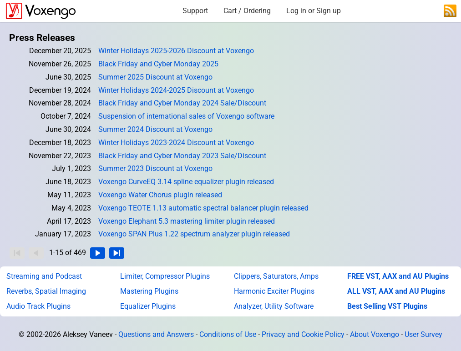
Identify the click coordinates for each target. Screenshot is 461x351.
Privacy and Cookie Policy (303, 334)
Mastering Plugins (149, 291)
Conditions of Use (227, 334)
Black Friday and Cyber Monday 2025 (158, 64)
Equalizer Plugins (148, 306)
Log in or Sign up (313, 10)
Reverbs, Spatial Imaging (46, 291)
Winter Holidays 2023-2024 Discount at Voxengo (176, 142)
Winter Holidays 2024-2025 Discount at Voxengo (176, 90)
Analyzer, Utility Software (274, 306)
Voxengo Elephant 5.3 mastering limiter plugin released (186, 221)
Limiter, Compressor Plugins (165, 276)
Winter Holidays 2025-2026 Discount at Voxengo (176, 50)
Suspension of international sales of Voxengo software (186, 116)
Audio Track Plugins (38, 306)
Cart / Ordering (247, 10)
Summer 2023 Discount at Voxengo (155, 168)
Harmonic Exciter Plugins (274, 291)
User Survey (423, 334)
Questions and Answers (156, 334)
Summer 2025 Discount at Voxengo (155, 77)
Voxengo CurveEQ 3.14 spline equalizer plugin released (186, 181)
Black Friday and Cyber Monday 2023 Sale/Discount (182, 155)
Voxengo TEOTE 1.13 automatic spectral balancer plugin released (203, 208)
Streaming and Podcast (44, 276)
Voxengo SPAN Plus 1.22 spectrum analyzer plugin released (194, 234)
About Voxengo (374, 334)
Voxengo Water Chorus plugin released (160, 195)
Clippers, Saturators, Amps (276, 276)
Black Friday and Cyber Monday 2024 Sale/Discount (182, 103)
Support (195, 10)
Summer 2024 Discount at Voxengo (155, 129)
